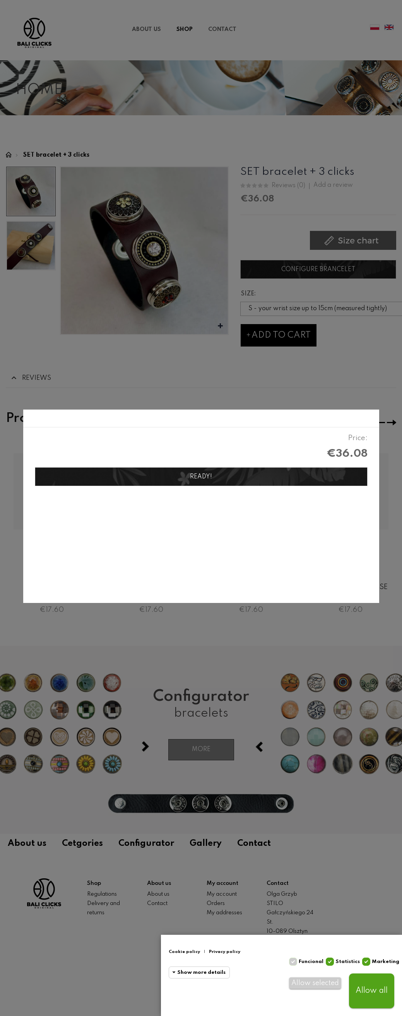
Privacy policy (224, 951)
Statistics (347, 961)
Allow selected (315, 983)
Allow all (372, 991)
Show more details (201, 972)
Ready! (201, 477)
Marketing (385, 961)
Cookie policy (184, 951)
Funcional (311, 961)
